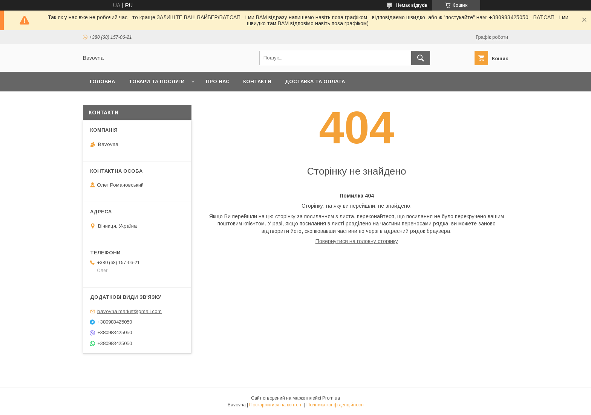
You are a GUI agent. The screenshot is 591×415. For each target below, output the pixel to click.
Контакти (257, 81)
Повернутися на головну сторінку (356, 241)
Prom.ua (331, 398)
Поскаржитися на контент (276, 404)
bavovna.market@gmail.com (129, 311)
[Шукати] (420, 58)
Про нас (218, 81)
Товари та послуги (157, 81)
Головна (102, 81)
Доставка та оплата (315, 81)
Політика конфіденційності (335, 404)
